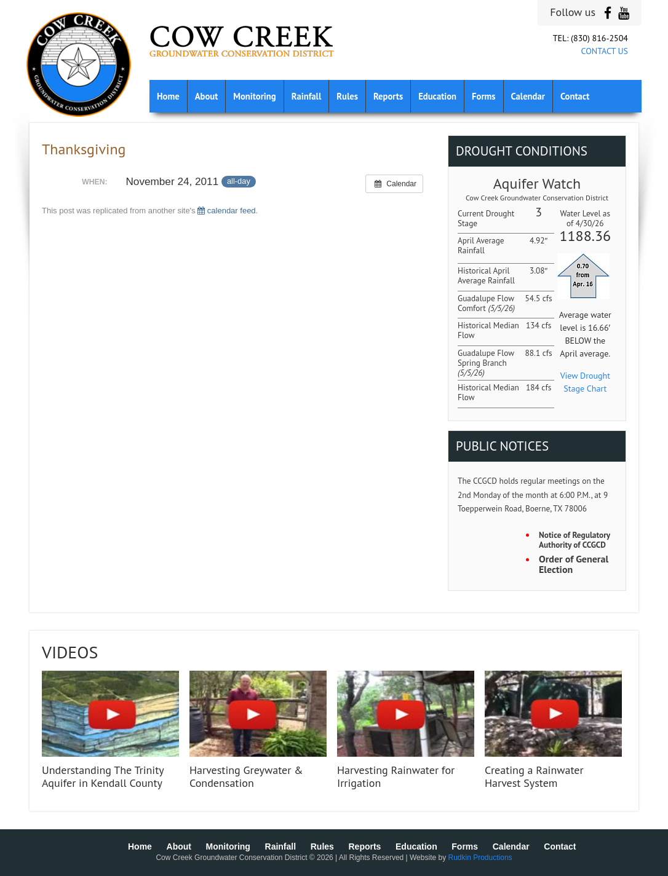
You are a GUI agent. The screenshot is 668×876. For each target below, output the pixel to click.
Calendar (528, 96)
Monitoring (254, 96)
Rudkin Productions (480, 857)
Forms (483, 96)
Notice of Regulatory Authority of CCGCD (574, 540)
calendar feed (226, 210)
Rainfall (307, 96)
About (206, 96)
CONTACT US (604, 51)
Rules (347, 96)
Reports (388, 96)
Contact (574, 96)
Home (168, 96)
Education (437, 96)
